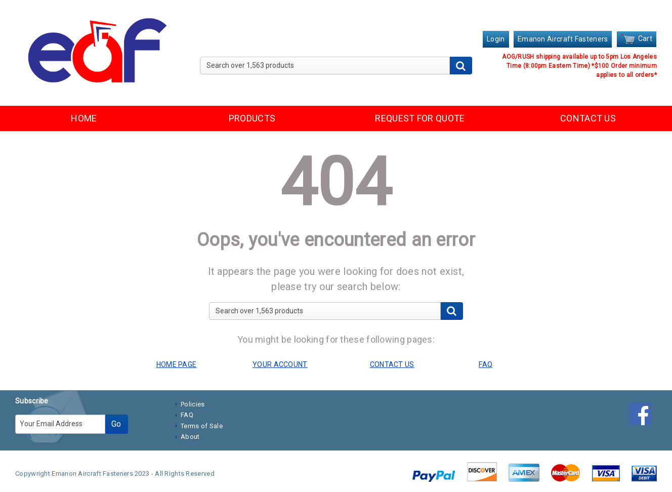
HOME (84, 118)
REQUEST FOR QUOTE (420, 118)
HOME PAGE (176, 364)
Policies (192, 404)
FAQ (187, 415)
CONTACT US (588, 118)
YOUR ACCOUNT (280, 364)
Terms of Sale (202, 426)
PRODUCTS (252, 118)
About (190, 436)
